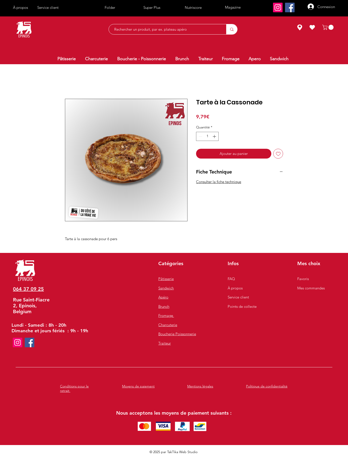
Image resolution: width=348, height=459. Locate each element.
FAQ (231, 278)
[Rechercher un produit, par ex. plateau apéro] (165, 29)
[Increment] (215, 136)
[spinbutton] (207, 136)
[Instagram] (278, 7)
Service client (238, 297)
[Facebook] (290, 7)
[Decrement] (200, 136)
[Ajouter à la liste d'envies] (278, 154)
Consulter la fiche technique (218, 181)
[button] (328, 27)
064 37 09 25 (28, 289)
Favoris (303, 278)
